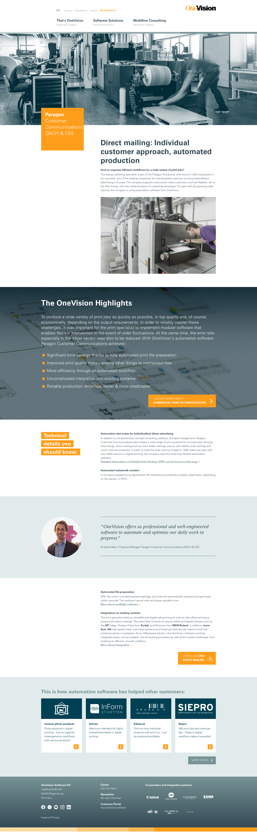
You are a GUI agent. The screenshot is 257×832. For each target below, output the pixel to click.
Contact (68, 11)
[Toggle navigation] (47, 9)
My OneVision (108, 10)
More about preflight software (119, 605)
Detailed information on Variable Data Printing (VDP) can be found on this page (149, 462)
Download (193, 658)
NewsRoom (81, 11)
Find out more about (179, 401)
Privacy (55, 818)
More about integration (115, 645)
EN (58, 10)
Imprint (45, 818)
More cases (199, 761)
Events (94, 11)
